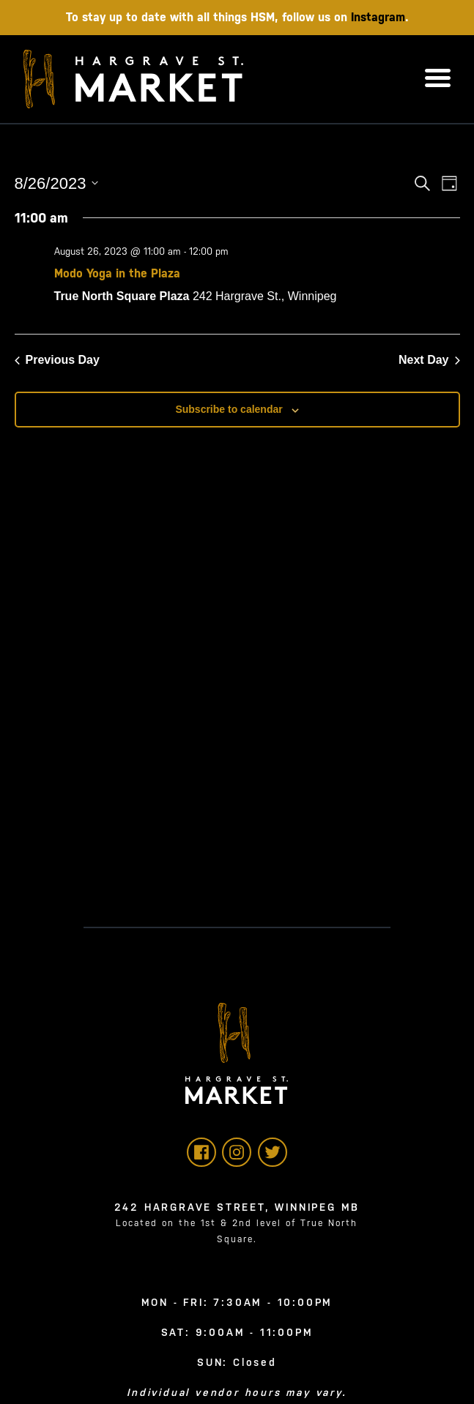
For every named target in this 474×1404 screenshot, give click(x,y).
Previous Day (57, 360)
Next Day (429, 360)
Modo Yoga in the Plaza (117, 273)
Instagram (378, 17)
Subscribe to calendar (228, 409)
